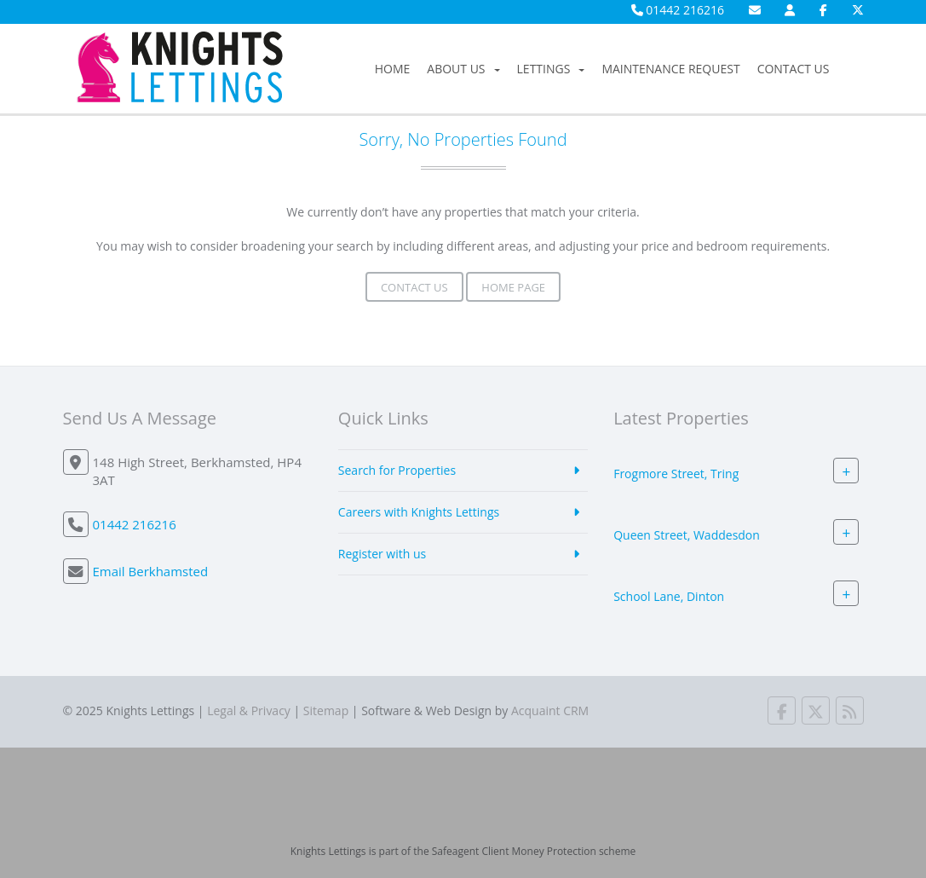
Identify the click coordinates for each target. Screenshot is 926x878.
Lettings (551, 69)
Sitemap (325, 710)
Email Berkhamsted (151, 571)
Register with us (382, 554)
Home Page (513, 287)
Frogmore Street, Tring (676, 473)
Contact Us (793, 69)
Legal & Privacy (248, 710)
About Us (463, 69)
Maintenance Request (670, 69)
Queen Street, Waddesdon (686, 535)
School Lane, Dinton (668, 596)
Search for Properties (397, 470)
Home (393, 69)
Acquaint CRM (550, 710)
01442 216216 (677, 10)
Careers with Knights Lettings (418, 512)
